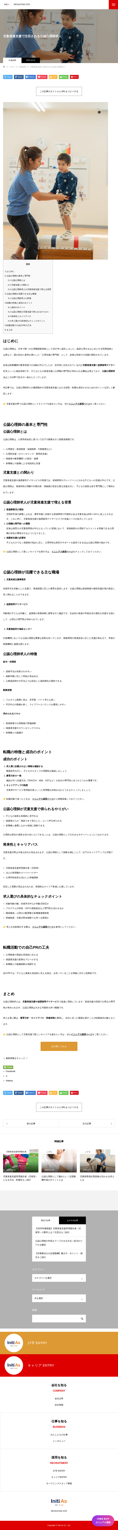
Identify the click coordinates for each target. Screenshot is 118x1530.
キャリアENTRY (59, 1477)
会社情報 (59, 1405)
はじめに (9, 271)
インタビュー (59, 1441)
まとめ (8, 330)
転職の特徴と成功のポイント (18, 303)
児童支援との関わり (18, 285)
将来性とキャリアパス (19, 316)
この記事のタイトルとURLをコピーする (59, 91)
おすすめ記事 (72, 1220)
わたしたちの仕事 (59, 1434)
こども (49, 1152)
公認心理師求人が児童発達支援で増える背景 (29, 289)
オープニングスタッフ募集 (59, 1483)
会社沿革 (59, 1398)
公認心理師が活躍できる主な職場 (20, 294)
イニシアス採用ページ (79, 404)
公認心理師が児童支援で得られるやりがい (28, 312)
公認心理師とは (16, 280)
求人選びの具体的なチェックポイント (26, 321)
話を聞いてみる (59, 1046)
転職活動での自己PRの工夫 (18, 325)
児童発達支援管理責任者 (16, 1152)
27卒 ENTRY (59, 1471)
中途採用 (12, 60)
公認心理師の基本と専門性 (17, 276)
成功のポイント (16, 307)
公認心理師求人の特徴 (19, 298)
